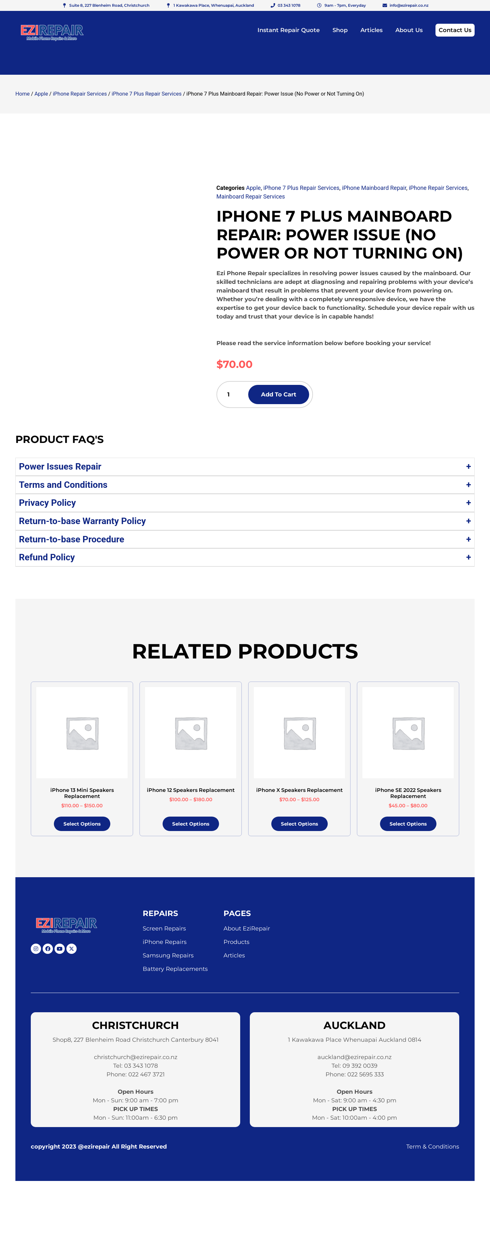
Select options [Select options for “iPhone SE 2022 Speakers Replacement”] (408, 826)
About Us (409, 30)
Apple (41, 94)
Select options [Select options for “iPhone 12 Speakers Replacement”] (190, 826)
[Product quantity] (234, 395)
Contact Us (455, 30)
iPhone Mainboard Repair (374, 187)
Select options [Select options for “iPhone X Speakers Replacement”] (299, 826)
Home (22, 94)
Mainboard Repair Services (250, 196)
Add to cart (291, 395)
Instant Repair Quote (289, 30)
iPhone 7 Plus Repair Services (147, 94)
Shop (340, 30)
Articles (371, 30)
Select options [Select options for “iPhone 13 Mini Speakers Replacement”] (82, 826)
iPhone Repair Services (80, 94)
